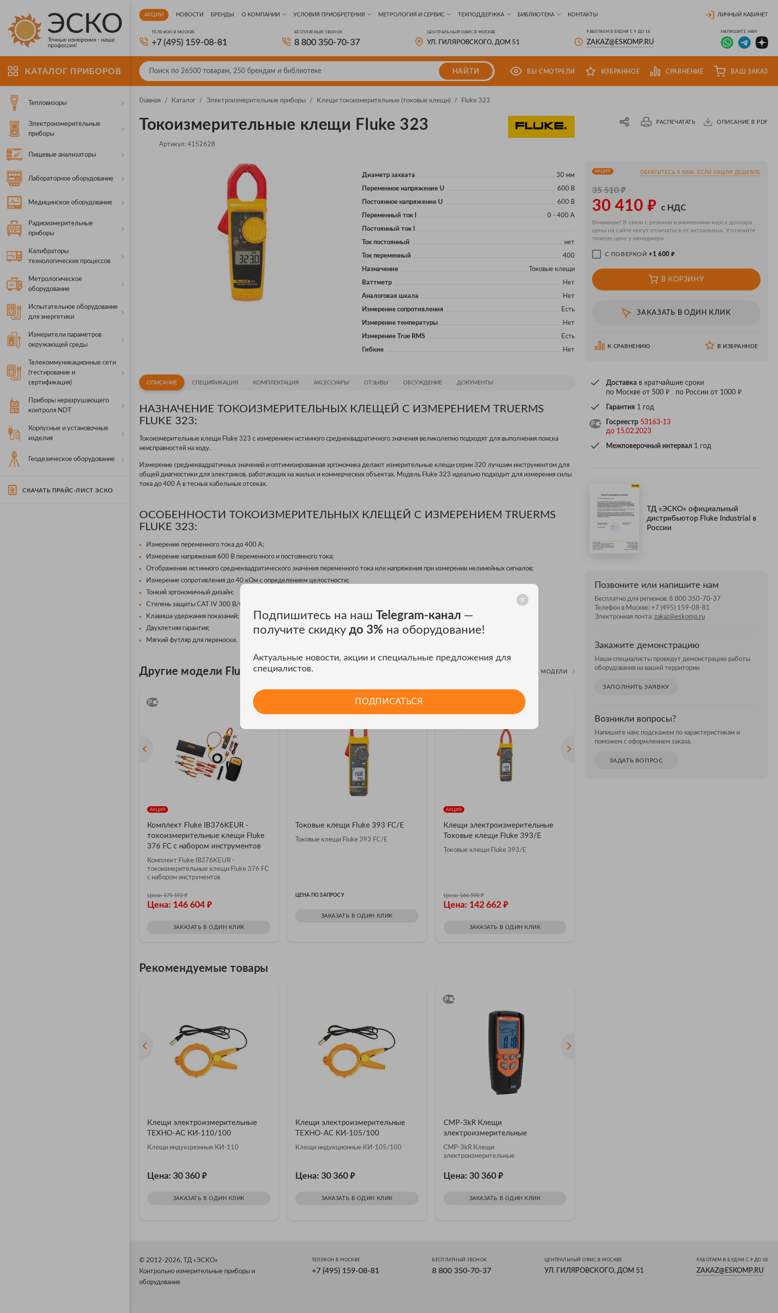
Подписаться (389, 701)
